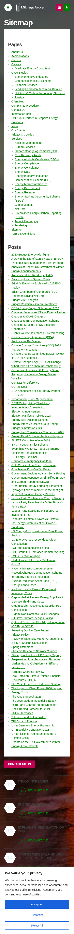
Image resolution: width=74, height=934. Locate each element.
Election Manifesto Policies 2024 (31, 415)
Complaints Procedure (25, 105)
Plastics (19, 97)
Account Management (28, 142)
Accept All (37, 904)
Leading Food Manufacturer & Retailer (38, 89)
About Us (17, 52)
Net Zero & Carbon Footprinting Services (40, 93)
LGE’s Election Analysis (25, 556)
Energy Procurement (27, 188)
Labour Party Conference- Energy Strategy (37, 498)
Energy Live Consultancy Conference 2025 (37, 432)
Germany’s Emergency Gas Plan (31, 461)
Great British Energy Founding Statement (36, 485)
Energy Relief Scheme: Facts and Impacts (37, 436)
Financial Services (26, 85)
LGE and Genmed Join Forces (30, 547)
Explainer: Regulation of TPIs (29, 452)
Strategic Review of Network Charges (34, 651)
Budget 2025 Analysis (24, 300)
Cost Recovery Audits (28, 155)
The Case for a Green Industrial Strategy (36, 684)
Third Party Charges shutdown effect (33, 704)
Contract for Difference (25, 382)
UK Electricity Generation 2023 (30, 729)
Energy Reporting (25, 192)
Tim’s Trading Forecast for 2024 (30, 709)
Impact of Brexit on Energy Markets (33, 494)
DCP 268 (17, 395)
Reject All (37, 925)
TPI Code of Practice (24, 721)
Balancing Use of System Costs (30, 279)
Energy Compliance (27, 163)
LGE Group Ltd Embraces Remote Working (38, 552)
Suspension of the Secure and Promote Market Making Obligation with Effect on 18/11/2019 (35, 663)
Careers (16, 60)
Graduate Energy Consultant (32, 68)
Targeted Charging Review (27, 671)
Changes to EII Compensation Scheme (35, 320)
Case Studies (19, 72)
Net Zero (20, 208)
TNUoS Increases (22, 713)
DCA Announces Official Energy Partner (35, 390)
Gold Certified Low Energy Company (33, 465)
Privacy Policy (20, 634)
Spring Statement (22, 647)
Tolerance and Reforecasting (29, 717)
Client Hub (17, 101)
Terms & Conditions (23, 233)
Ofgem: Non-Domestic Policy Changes (35, 614)
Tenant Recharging (26, 221)
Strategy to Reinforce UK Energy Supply (36, 655)
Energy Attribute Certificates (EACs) (37, 159)
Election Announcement (25, 411)
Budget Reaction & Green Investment (34, 304)
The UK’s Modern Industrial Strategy (33, 700)
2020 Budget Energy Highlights (30, 254)
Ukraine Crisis (20, 737)
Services (16, 138)
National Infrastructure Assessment (32, 568)
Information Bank (21, 113)
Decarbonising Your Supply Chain (32, 399)
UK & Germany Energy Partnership (32, 725)
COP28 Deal (19, 386)
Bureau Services (25, 147)
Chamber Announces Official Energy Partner (38, 312)
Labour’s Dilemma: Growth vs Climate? (35, 519)
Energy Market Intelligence (31, 184)
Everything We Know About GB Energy (35, 448)
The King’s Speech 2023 (26, 696)
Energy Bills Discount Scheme (30, 419)
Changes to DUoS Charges (28, 316)
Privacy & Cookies (22, 134)
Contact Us (18, 109)
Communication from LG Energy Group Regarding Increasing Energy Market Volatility (35, 374)
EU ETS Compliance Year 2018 (30, 440)
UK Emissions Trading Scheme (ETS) (34, 733)
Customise (36, 914)
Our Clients (18, 130)
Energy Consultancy (27, 167)
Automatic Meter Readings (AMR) (32, 275)
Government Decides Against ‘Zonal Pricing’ (38, 473)
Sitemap (16, 229)
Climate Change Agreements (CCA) (37, 151)
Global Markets (24, 204)
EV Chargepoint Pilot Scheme (29, 444)
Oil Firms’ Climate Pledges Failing (32, 618)
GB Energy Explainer (24, 457)
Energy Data (22, 171)
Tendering (21, 225)
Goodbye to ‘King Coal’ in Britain (31, 469)
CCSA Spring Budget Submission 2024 (35, 308)
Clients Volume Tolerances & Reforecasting (37, 333)
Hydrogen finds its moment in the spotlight (37, 490)
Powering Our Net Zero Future (30, 630)
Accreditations (20, 56)
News (14, 126)
